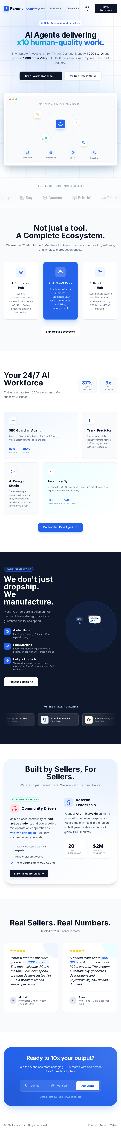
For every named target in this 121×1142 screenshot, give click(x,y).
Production (56, 8)
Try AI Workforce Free (41, 76)
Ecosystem (39, 8)
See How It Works (83, 76)
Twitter (113, 1125)
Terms (103, 1125)
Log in (87, 8)
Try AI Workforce (106, 8)
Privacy (92, 1125)
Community (73, 8)
